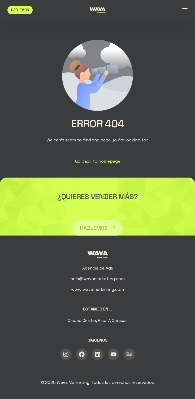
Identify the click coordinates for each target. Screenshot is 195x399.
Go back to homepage (97, 161)
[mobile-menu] (183, 10)
